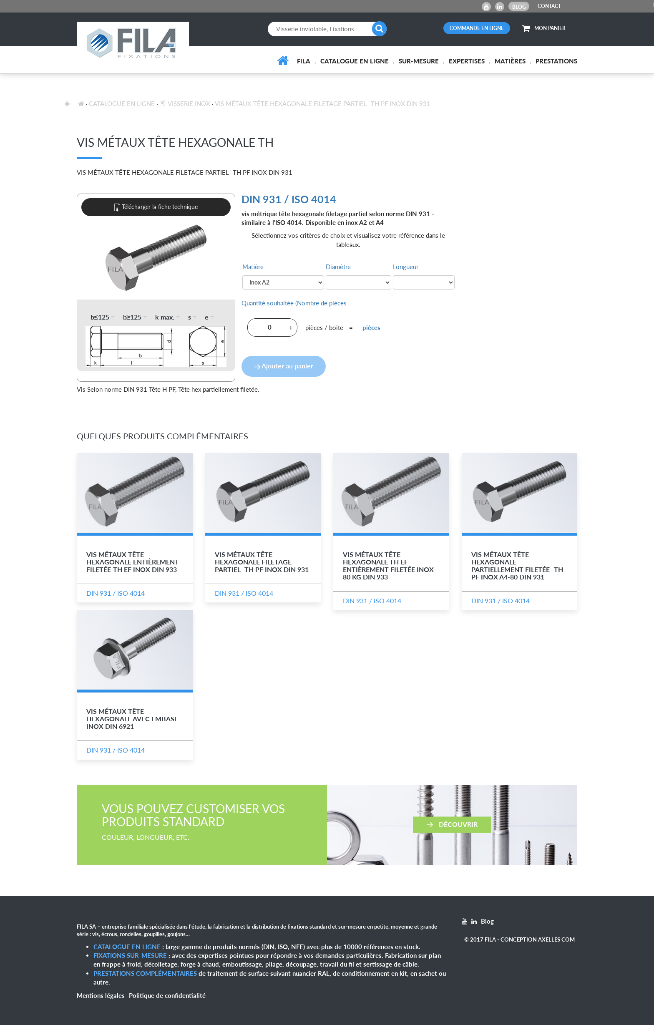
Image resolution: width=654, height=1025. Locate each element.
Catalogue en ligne (354, 61)
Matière (253, 266)
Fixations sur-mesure (130, 955)
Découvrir (452, 824)
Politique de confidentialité (167, 995)
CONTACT (549, 6)
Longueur (405, 266)
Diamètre (338, 266)
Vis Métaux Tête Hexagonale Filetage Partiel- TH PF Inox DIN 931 (322, 103)
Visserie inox (185, 103)
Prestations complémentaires (145, 973)
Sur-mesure (419, 61)
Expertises (467, 61)
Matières (510, 61)
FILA (303, 61)
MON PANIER (544, 28)
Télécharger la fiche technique (156, 207)
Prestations (556, 61)
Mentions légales (101, 995)
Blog (519, 7)
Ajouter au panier (283, 366)
